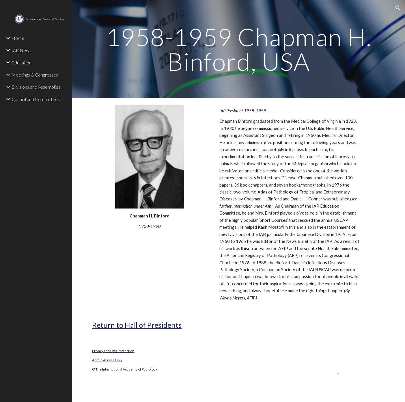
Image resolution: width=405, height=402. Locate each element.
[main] (238, 49)
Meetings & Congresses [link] (35, 74)
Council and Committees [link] (36, 99)
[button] (398, 8)
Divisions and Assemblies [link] (36, 87)
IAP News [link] (21, 50)
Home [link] (18, 38)
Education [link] (21, 62)
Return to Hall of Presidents (137, 325)
